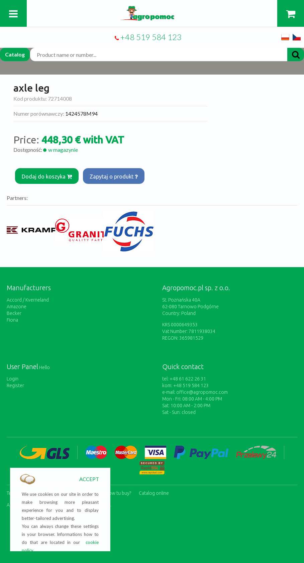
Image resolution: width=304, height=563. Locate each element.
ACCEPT (89, 479)
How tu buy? (118, 493)
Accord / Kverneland (28, 300)
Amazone (16, 306)
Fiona (12, 320)
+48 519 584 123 (151, 37)
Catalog (15, 54)
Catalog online (154, 493)
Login (12, 378)
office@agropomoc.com (202, 392)
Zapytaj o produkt (114, 177)
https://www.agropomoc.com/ (152, 10)
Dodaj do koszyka (47, 177)
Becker (14, 313)
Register (15, 385)
